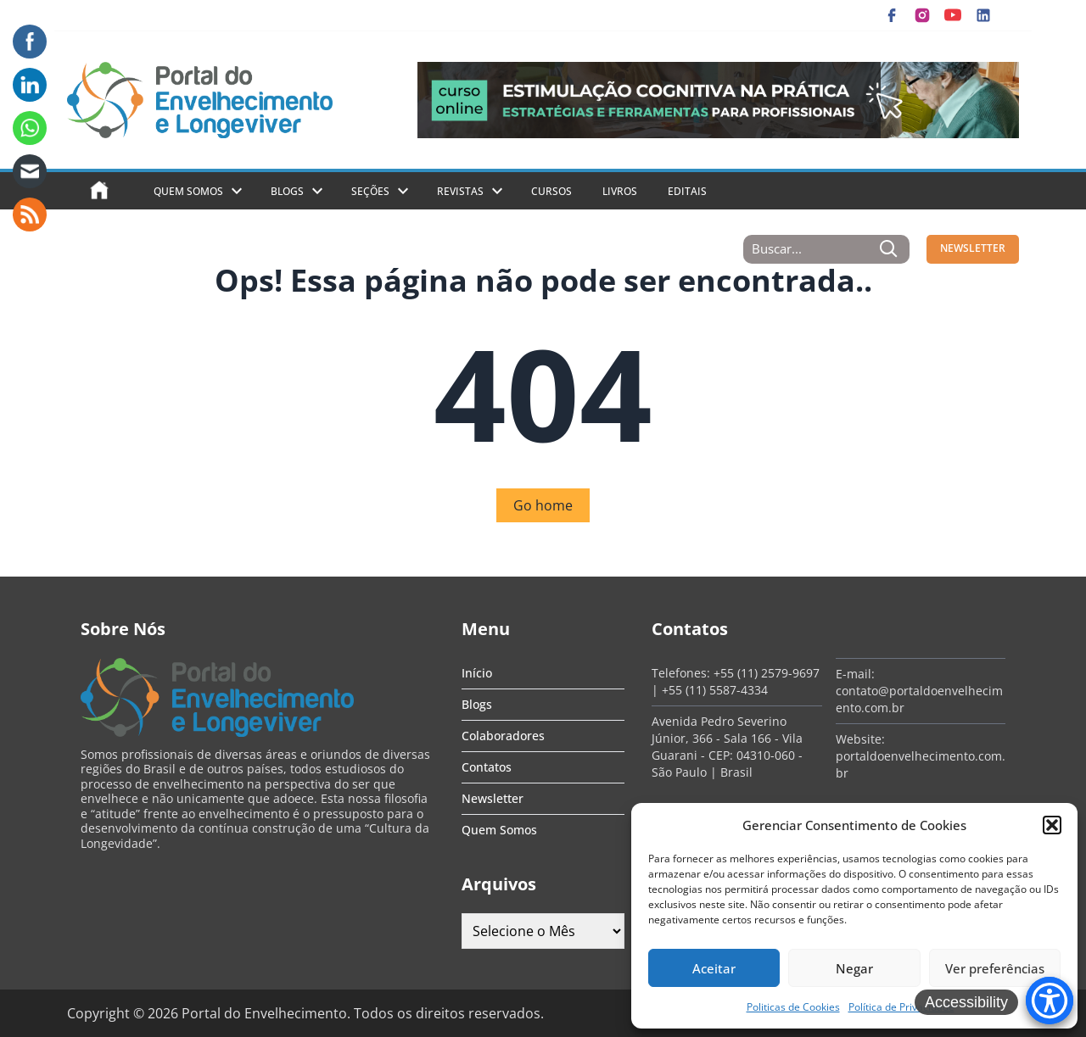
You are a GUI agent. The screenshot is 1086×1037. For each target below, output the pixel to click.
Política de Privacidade (901, 1007)
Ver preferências (994, 968)
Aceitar (714, 968)
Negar (854, 968)
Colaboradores (503, 736)
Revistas (460, 191)
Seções (370, 191)
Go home (543, 505)
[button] (1052, 825)
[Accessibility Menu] (1049, 1000)
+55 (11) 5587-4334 (715, 690)
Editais (687, 191)
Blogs (287, 191)
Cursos (551, 191)
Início (477, 673)
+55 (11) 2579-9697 (767, 673)
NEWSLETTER (972, 248)
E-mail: (855, 674)
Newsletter (492, 798)
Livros (619, 191)
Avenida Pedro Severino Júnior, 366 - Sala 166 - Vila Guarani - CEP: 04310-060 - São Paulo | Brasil (727, 746)
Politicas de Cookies (793, 1007)
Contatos (487, 767)
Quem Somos (188, 191)
